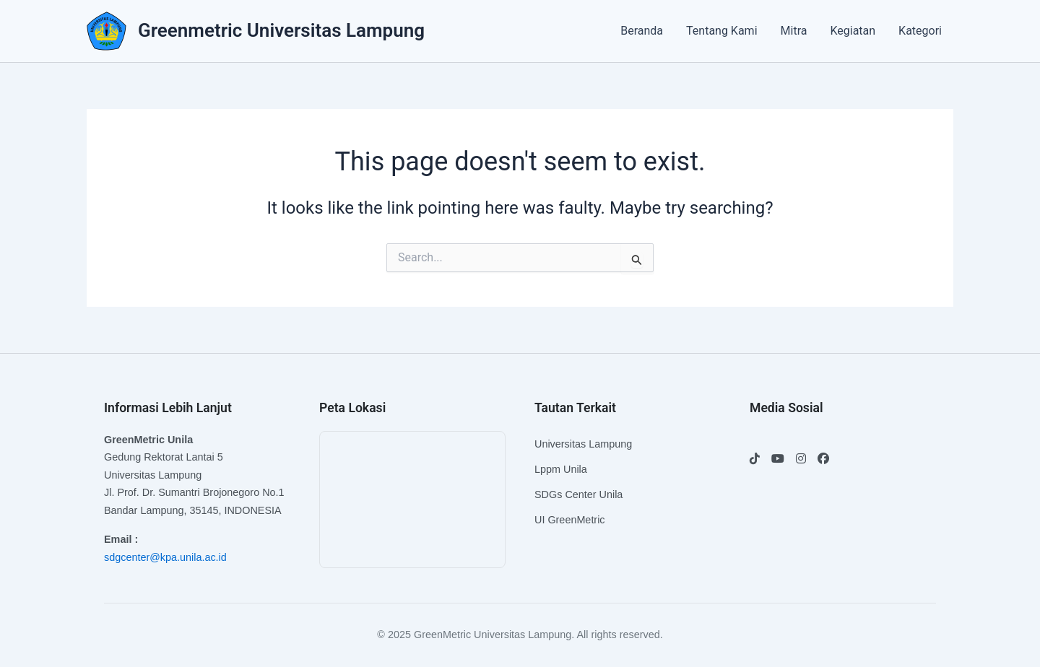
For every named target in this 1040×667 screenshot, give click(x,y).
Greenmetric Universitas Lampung (281, 30)
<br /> (412, 497)
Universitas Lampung (583, 444)
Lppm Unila (560, 469)
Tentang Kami (721, 31)
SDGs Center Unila (578, 494)
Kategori (920, 31)
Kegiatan (852, 31)
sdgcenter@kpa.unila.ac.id (165, 557)
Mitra (794, 31)
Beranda (641, 31)
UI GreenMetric (569, 520)
